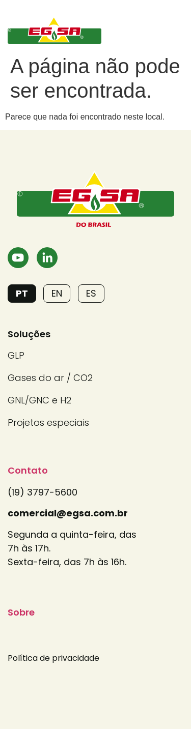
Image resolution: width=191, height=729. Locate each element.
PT (22, 293)
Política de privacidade (53, 658)
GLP (16, 355)
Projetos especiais (48, 422)
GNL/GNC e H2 (39, 400)
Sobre (21, 612)
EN (56, 293)
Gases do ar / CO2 (50, 377)
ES (91, 293)
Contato (28, 470)
